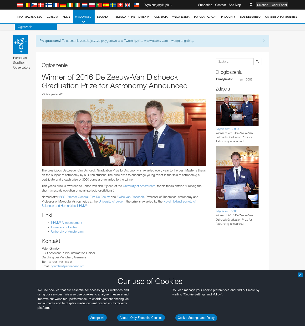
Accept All (97, 318)
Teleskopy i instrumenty (132, 16)
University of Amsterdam (139, 186)
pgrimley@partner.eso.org (67, 266)
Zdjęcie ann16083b (227, 211)
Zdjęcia (52, 16)
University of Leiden (111, 201)
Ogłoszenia (24, 27)
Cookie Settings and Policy (196, 318)
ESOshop (103, 16)
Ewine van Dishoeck (130, 197)
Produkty (228, 16)
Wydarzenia (180, 16)
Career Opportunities (281, 16)
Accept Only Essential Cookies (141, 318)
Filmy (66, 16)
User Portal (279, 5)
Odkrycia (161, 16)
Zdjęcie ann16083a (227, 129)
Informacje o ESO (29, 16)
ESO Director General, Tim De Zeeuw (84, 197)
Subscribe (205, 5)
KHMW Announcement (66, 222)
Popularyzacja (205, 16)
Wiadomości (84, 19)
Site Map (235, 5)
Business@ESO (250, 16)
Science (262, 5)
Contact (220, 5)
